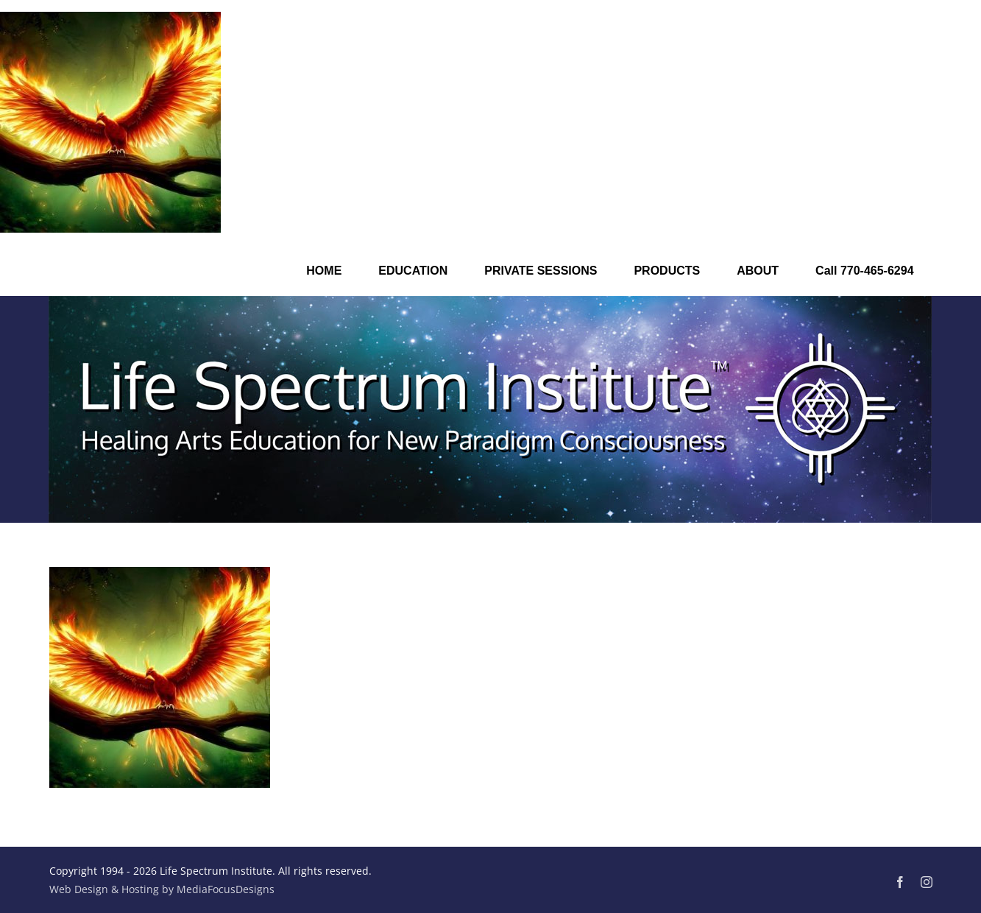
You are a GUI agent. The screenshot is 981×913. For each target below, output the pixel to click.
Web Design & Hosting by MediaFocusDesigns (162, 889)
